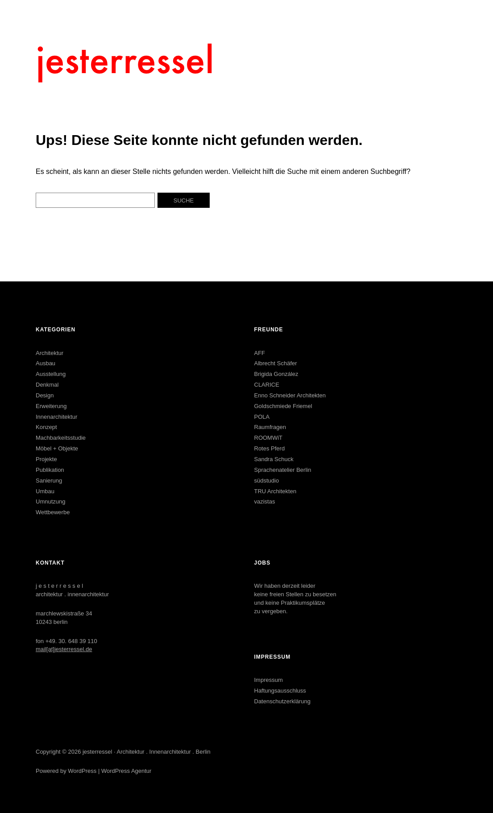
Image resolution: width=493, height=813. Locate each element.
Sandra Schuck (274, 459)
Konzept (46, 427)
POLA (262, 416)
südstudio (266, 480)
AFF (259, 353)
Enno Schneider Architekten (290, 395)
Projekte (46, 459)
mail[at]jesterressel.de (64, 649)
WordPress (82, 771)
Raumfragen (270, 427)
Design (45, 395)
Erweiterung (51, 406)
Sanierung (49, 480)
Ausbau (45, 363)
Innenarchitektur (56, 416)
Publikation (50, 469)
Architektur (49, 353)
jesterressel (97, 751)
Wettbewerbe (53, 512)
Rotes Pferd (269, 448)
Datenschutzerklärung (282, 701)
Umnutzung (50, 501)
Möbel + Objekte (57, 448)
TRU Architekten (275, 491)
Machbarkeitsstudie (61, 437)
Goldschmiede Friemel (283, 406)
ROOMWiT (268, 437)
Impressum (268, 680)
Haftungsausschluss (280, 690)
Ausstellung (51, 374)
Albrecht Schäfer (275, 363)
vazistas (264, 501)
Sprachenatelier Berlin (282, 469)
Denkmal (47, 384)
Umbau (45, 491)
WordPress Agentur (126, 771)
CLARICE (266, 384)
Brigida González (276, 374)
